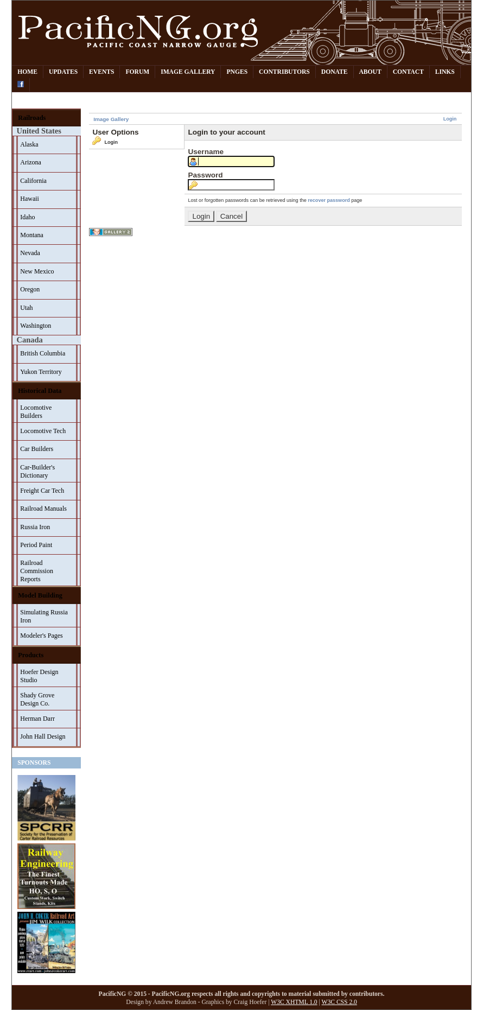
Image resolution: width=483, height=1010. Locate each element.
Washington (35, 325)
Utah (26, 308)
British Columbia (42, 353)
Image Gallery (188, 71)
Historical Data (39, 391)
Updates (63, 71)
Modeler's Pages (41, 635)
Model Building (40, 595)
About (370, 71)
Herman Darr (37, 718)
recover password (328, 200)
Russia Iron (35, 527)
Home (27, 71)
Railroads (32, 118)
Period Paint (36, 545)
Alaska (29, 144)
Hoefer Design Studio (39, 676)
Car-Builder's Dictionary (37, 471)
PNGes (236, 71)
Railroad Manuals (43, 508)
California (33, 181)
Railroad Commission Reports (36, 571)
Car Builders (36, 449)
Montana (31, 235)
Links (445, 71)
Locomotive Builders (36, 412)
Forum (137, 71)
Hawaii (29, 198)
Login (450, 119)
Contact (408, 71)
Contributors (284, 71)
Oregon (30, 289)
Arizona (30, 162)
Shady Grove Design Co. (37, 699)
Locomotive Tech (43, 431)
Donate (334, 71)
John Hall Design (42, 736)
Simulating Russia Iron (44, 616)
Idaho (27, 217)
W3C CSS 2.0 (339, 1002)
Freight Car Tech (42, 490)
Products (30, 655)
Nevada (30, 253)
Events (101, 71)
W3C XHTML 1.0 (294, 1002)
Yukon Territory (41, 372)
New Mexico (37, 271)
